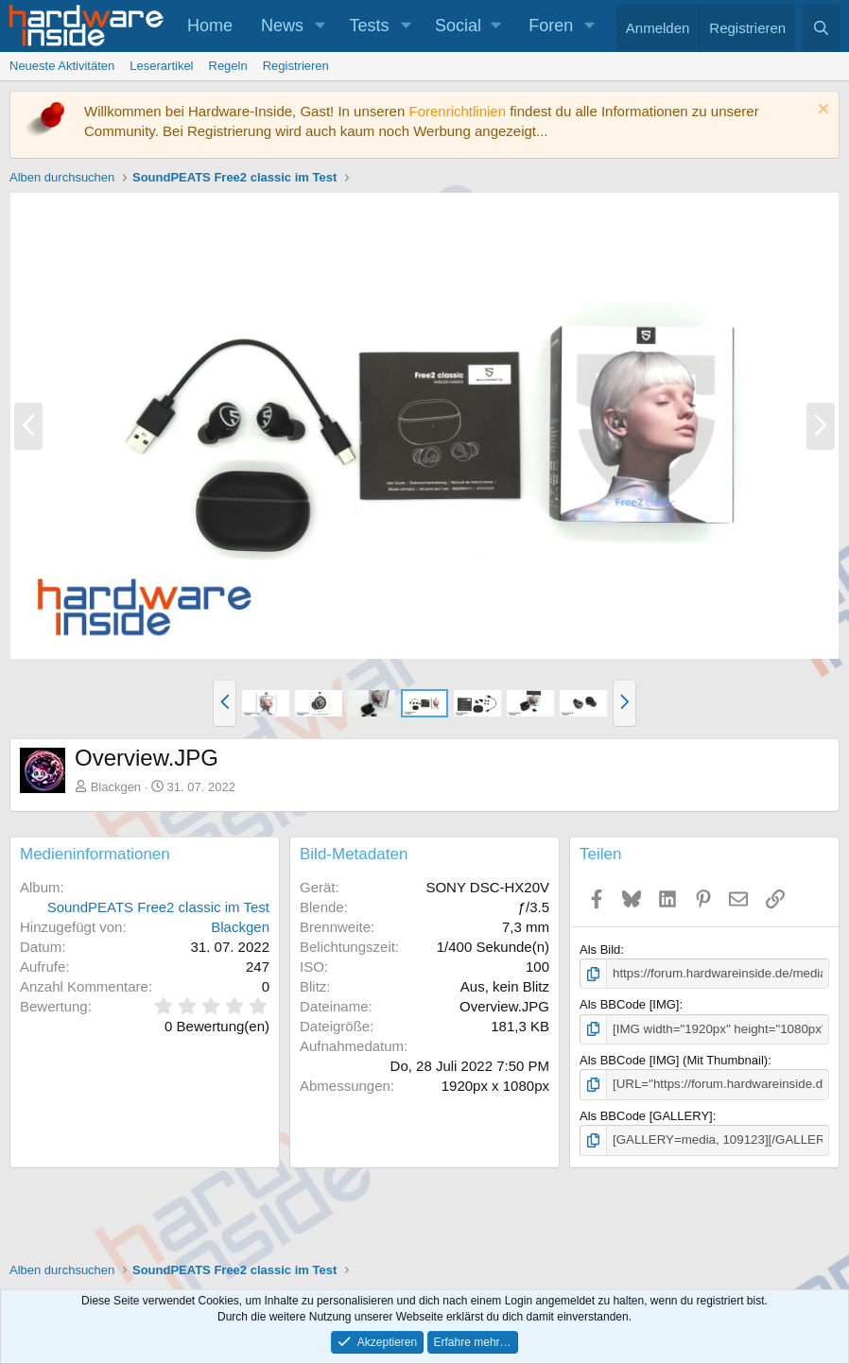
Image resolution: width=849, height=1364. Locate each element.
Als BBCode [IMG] (629, 1004)
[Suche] (821, 28)
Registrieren (296, 66)
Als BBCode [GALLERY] (646, 1115)
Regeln (228, 66)
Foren (550, 25)
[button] (320, 26)
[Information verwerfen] (821, 111)
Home (210, 25)
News (282, 25)
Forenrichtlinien (457, 111)
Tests (370, 25)
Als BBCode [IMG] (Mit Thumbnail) (674, 1059)
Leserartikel (161, 66)
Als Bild (600, 949)
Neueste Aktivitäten (61, 66)
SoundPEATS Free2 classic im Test (158, 907)
